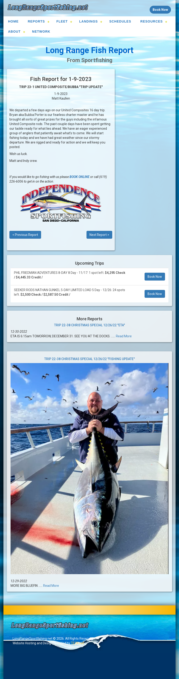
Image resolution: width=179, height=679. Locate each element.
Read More (124, 336)
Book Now (155, 276)
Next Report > (99, 235)
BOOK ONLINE (80, 177)
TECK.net (77, 643)
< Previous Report (25, 235)
